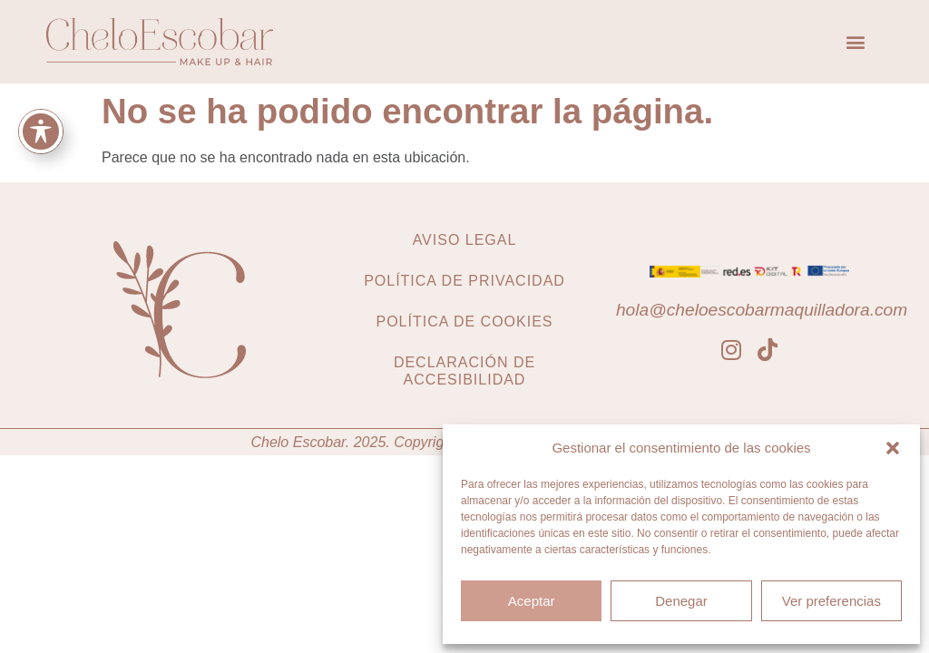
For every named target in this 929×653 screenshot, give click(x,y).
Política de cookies (464, 321)
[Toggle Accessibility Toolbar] (41, 131)
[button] (893, 448)
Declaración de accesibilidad (464, 371)
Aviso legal (465, 240)
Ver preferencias (831, 601)
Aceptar (531, 601)
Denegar (681, 601)
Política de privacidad (464, 280)
